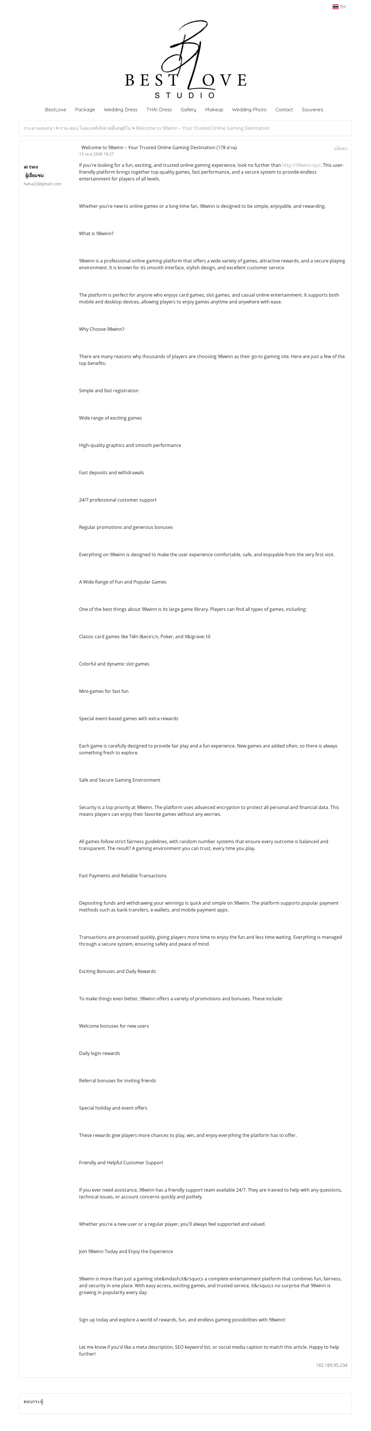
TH (339, 7)
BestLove (55, 109)
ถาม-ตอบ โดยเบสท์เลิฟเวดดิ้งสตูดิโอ (95, 128)
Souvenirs (312, 109)
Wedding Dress (120, 109)
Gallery (188, 109)
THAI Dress (159, 109)
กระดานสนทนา (39, 128)
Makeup (214, 109)
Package (85, 109)
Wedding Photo (249, 109)
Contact (284, 109)
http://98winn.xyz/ (301, 165)
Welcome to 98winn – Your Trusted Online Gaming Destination (203, 128)
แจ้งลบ (340, 148)
